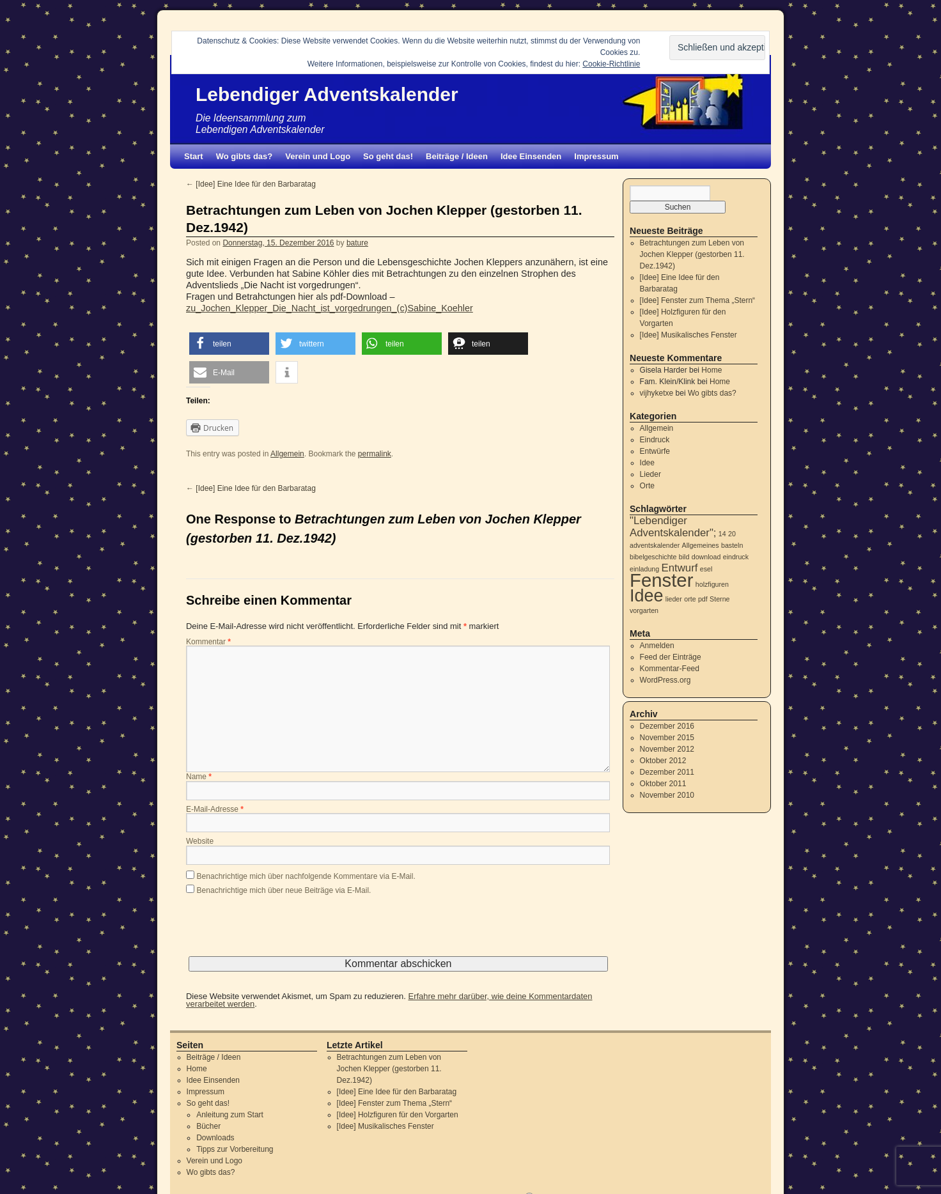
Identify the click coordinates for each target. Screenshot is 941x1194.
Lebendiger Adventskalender (327, 94)
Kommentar (208, 642)
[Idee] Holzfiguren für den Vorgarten (397, 1114)
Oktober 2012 (663, 760)
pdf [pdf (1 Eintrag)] (703, 599)
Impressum (596, 156)
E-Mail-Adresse (215, 810)
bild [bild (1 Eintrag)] (684, 557)
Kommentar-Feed (669, 668)
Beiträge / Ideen (457, 156)
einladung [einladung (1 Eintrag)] (644, 569)
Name (199, 777)
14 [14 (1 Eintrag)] (722, 534)
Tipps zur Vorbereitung (234, 1149)
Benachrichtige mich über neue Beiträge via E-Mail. (284, 890)
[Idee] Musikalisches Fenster (688, 334)
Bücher (208, 1126)
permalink (374, 453)
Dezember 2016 (667, 726)
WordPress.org (665, 680)
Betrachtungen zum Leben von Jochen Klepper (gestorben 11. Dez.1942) (692, 254)
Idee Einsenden (531, 156)
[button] (229, 343)
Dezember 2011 (667, 772)
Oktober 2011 (663, 783)
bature (357, 242)
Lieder (650, 474)
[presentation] (283, 931)
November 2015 (667, 737)
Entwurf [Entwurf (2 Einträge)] (680, 568)
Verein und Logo (317, 156)
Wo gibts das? (244, 156)
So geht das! (388, 156)
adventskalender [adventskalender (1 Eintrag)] (655, 545)
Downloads (215, 1137)
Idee (647, 462)
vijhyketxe (657, 393)
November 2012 (667, 749)
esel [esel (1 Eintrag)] (706, 569)
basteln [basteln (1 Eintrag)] (732, 545)
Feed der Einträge (670, 657)
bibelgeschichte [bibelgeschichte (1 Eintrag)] (653, 557)
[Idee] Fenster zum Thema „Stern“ (698, 300)
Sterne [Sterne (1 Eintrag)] (719, 599)
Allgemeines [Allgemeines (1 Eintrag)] (700, 545)
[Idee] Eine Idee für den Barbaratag (251, 184)
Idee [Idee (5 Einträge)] (646, 595)
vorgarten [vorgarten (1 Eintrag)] (644, 610)
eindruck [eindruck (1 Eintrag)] (736, 557)
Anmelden (657, 645)
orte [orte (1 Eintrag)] (690, 599)
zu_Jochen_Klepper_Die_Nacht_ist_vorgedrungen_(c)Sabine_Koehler (329, 308)
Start (193, 156)
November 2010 (667, 795)
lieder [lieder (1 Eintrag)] (673, 599)
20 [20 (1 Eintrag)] (732, 534)
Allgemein (287, 453)
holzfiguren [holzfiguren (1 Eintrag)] (712, 584)
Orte (647, 485)
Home (711, 370)
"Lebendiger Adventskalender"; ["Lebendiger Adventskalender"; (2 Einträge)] (673, 527)
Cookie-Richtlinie (611, 63)
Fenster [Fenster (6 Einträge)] (661, 580)
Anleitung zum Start (229, 1114)
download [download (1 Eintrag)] (706, 557)
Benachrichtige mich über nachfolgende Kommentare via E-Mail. (306, 876)
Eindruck (655, 439)
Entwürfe (655, 451)
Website (200, 842)
